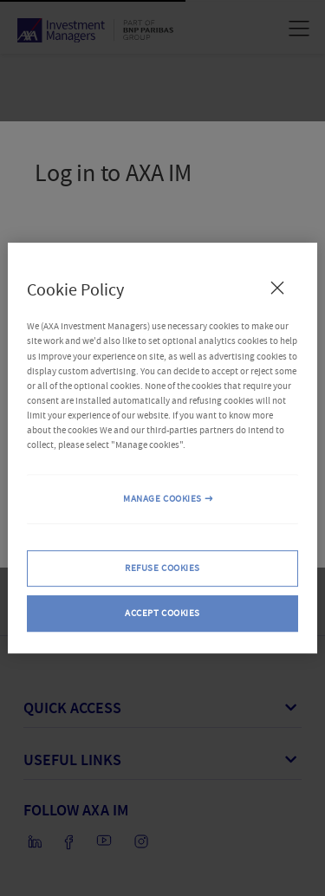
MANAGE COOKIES (162, 498)
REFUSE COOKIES (162, 568)
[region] (162, 448)
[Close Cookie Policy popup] (277, 288)
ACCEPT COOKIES (162, 613)
